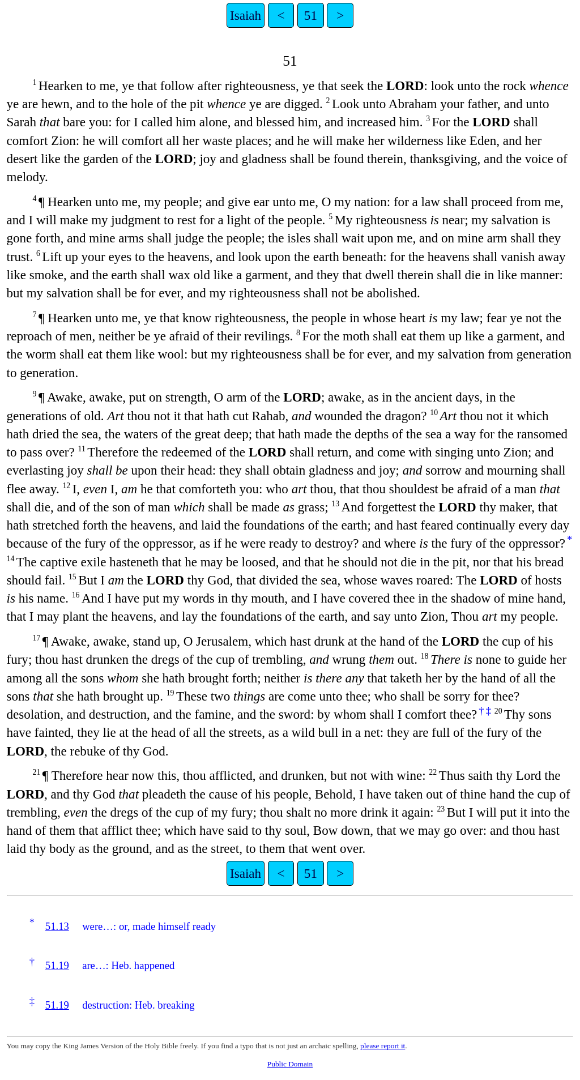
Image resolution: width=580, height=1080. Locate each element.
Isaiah (245, 15)
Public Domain (290, 1064)
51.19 (57, 965)
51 (310, 15)
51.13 (57, 926)
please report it (382, 1045)
